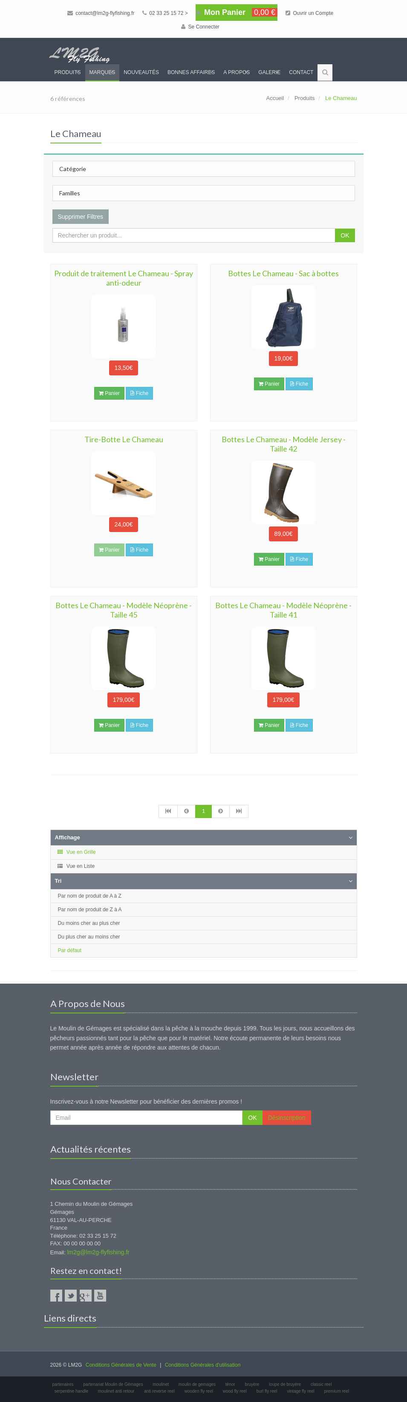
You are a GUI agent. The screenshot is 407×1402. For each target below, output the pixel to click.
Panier (109, 393)
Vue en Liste (76, 866)
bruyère (252, 1384)
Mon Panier (236, 12)
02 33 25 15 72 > (165, 13)
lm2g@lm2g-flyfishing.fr (98, 1252)
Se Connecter (200, 27)
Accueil (275, 98)
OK (345, 235)
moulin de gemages (197, 1384)
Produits (68, 72)
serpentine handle (72, 1391)
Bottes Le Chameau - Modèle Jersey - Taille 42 (284, 444)
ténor (230, 1384)
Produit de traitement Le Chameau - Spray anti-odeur (123, 278)
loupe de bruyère (285, 1384)
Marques (102, 72)
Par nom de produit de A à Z (89, 896)
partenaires (63, 1384)
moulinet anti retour (116, 1391)
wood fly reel (235, 1391)
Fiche (139, 393)
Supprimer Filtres (81, 216)
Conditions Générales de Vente (121, 1365)
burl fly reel (267, 1391)
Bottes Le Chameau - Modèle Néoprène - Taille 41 (283, 610)
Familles (69, 193)
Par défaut (69, 950)
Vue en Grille (76, 852)
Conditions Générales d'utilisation (203, 1365)
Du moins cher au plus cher (89, 923)
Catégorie (72, 168)
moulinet (161, 1384)
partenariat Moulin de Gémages (113, 1384)
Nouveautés (141, 72)
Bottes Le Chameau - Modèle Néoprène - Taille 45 (123, 610)
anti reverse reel (159, 1391)
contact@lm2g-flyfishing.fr (101, 13)
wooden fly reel (199, 1391)
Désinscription (287, 1117)
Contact (301, 72)
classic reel (321, 1384)
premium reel (336, 1391)
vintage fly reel (300, 1391)
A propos (236, 72)
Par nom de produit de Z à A (90, 910)
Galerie (269, 72)
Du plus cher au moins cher (89, 937)
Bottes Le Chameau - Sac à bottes (283, 273)
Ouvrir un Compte (309, 13)
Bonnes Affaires (191, 72)
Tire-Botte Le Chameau (123, 439)
